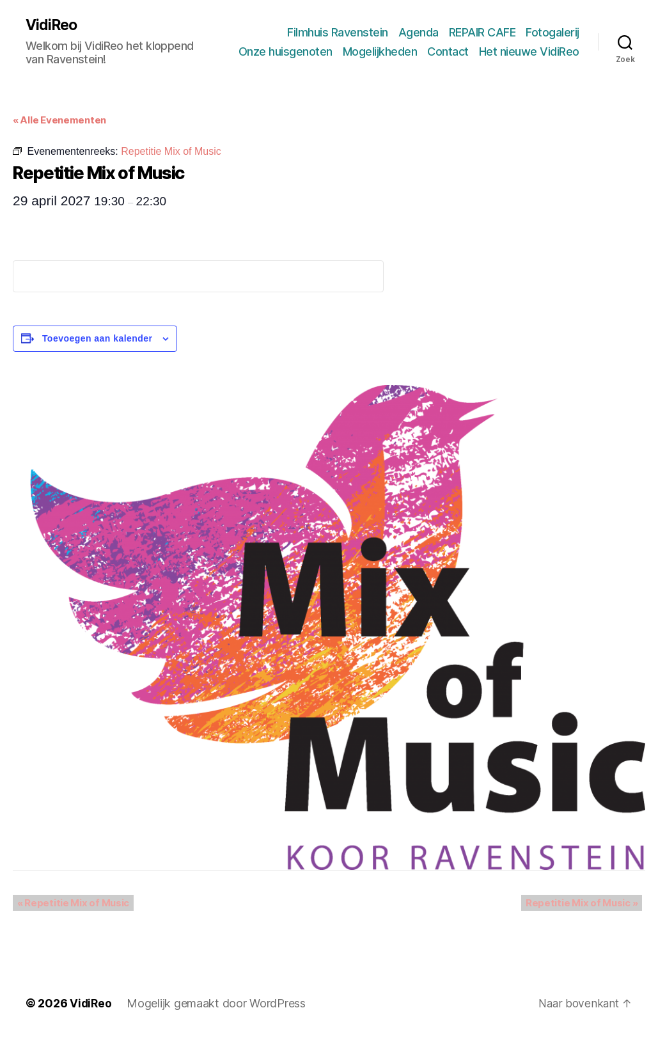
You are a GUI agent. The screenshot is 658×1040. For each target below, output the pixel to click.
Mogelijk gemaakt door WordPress (217, 1004)
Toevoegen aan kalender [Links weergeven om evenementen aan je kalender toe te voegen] (97, 339)
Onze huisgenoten (286, 51)
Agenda (418, 32)
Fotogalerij (552, 32)
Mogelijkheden (380, 51)
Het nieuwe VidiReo (529, 51)
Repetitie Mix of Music (69, 903)
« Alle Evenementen (59, 120)
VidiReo (52, 25)
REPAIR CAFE (482, 32)
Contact (448, 51)
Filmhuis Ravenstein (337, 32)
